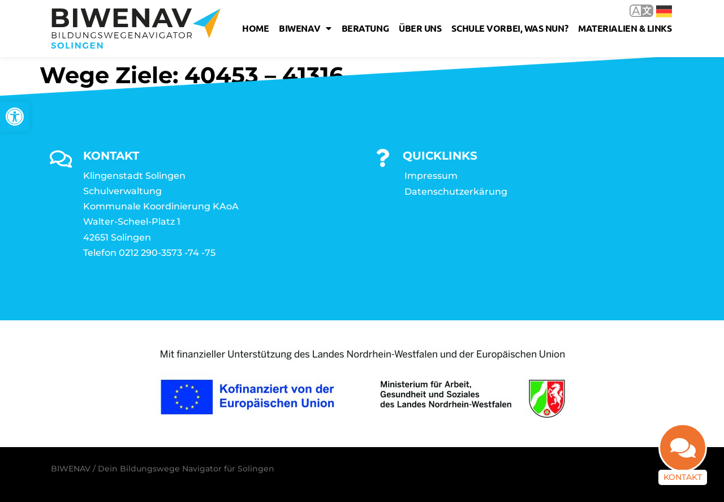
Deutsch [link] (664, 11)
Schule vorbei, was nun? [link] (509, 28)
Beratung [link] (365, 28)
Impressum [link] (431, 175)
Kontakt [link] (682, 476)
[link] (14, 116)
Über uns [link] (420, 28)
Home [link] (255, 28)
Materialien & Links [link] (624, 28)
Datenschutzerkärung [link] (455, 191)
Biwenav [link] (305, 28)
